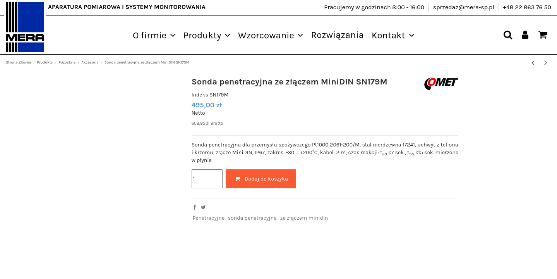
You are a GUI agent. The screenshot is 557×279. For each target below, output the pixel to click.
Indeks (200, 94)
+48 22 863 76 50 (527, 7)
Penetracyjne (208, 218)
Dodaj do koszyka (261, 179)
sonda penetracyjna (252, 218)
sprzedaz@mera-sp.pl (464, 7)
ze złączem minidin (304, 218)
